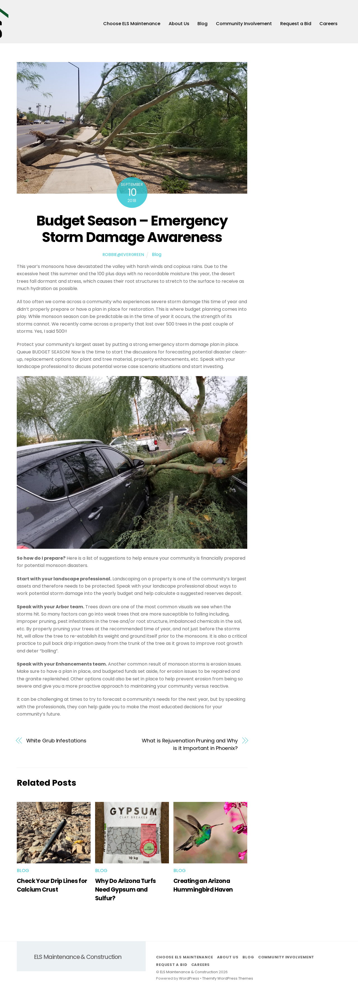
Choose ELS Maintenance (131, 24)
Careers (328, 24)
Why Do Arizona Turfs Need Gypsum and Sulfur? (125, 891)
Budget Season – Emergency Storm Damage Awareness (132, 230)
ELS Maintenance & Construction (189, 973)
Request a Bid (295, 24)
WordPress (189, 979)
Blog (202, 24)
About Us (179, 24)
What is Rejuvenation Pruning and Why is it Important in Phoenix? (190, 745)
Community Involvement (244, 24)
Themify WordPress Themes (227, 979)
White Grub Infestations (56, 741)
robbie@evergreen (123, 256)
